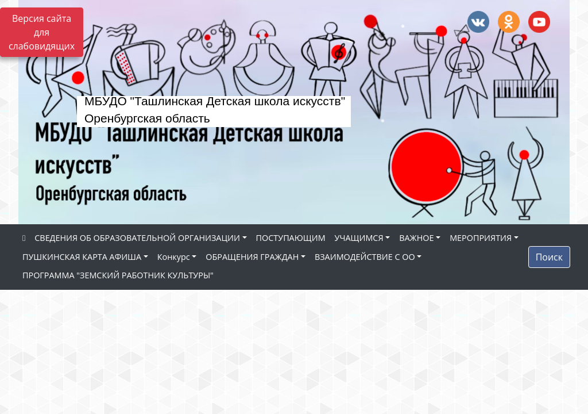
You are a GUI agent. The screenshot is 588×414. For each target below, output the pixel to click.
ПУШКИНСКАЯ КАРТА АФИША (81, 256)
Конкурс (173, 256)
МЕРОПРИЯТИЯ (481, 237)
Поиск (549, 257)
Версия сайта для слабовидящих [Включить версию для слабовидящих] (42, 32)
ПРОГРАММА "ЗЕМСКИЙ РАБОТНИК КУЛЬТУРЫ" (118, 275)
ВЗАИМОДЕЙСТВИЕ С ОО (365, 256)
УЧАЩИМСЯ (359, 237)
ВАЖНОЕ (416, 237)
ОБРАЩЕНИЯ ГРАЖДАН (252, 256)
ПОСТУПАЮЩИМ (291, 237)
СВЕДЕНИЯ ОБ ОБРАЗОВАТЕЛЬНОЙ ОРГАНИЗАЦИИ (137, 237)
